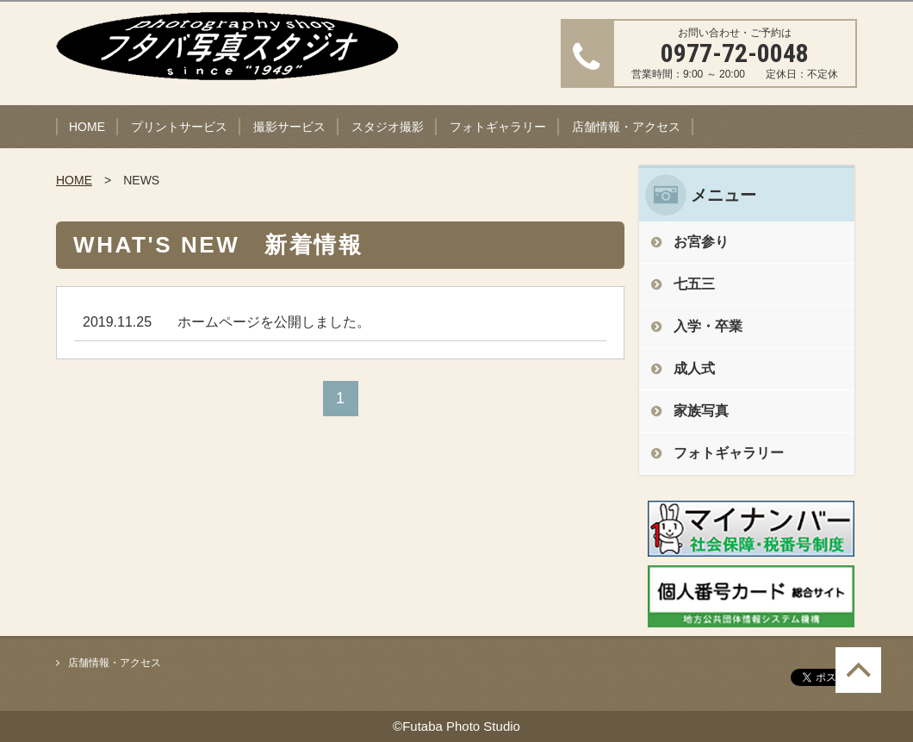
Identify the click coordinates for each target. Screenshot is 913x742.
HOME (87, 127)
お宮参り (701, 241)
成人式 (694, 368)
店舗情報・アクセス (626, 127)
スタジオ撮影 (387, 127)
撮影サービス (289, 127)
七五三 (694, 284)
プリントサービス (179, 127)
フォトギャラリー (498, 127)
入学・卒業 (708, 326)
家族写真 (701, 410)
